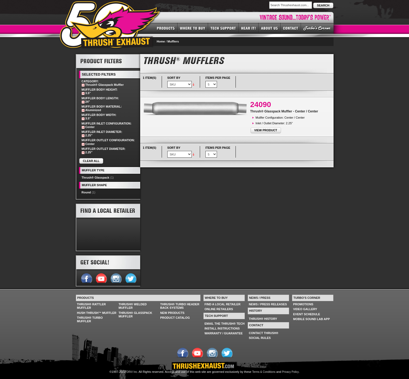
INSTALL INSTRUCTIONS (222, 328)
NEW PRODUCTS (172, 312)
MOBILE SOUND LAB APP (311, 319)
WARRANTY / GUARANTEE (224, 333)
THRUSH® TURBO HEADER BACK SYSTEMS (180, 306)
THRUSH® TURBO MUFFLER (90, 319)
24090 (260, 104)
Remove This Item (83, 85)
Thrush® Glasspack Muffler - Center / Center (284, 111)
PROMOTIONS (303, 304)
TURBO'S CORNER (317, 28)
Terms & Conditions (264, 371)
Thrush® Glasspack (95, 177)
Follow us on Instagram (115, 277)
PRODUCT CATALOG (175, 317)
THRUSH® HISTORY (263, 318)
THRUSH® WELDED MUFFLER (133, 306)
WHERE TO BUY (193, 28)
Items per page (217, 77)
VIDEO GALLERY (305, 309)
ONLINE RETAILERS (219, 309)
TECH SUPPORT (223, 28)
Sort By (173, 77)
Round (86, 192)
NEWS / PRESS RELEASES (268, 304)
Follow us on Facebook (86, 277)
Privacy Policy (290, 371)
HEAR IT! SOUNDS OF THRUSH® (249, 28)
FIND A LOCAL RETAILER (223, 304)
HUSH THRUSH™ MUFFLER (97, 312)
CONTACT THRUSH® (263, 333)
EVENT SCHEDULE (306, 314)
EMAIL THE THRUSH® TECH (225, 323)
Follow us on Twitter (130, 277)
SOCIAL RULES (260, 337)
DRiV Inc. (132, 371)
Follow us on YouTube (101, 277)
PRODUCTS (166, 28)
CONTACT (291, 28)
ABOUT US (270, 28)
